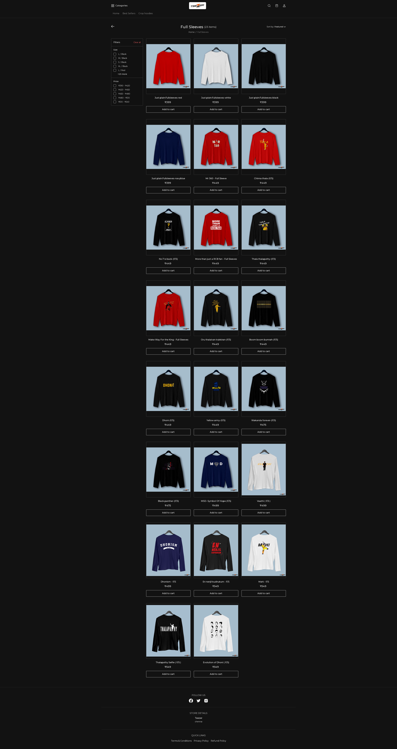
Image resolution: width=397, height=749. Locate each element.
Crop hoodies (145, 13)
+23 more (122, 74)
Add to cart (168, 109)
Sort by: (270, 27)
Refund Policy (218, 741)
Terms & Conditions (181, 741)
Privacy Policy (201, 741)
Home (116, 13)
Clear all (137, 42)
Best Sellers (129, 13)
